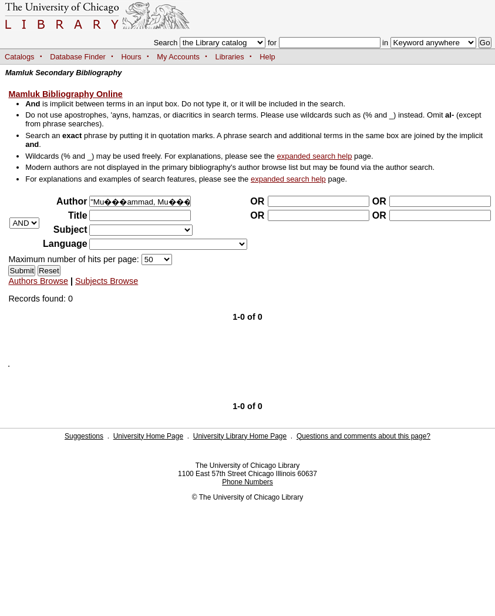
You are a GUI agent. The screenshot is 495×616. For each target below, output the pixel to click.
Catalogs (20, 56)
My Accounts (178, 56)
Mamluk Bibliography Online (65, 94)
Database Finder (78, 56)
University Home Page (148, 436)
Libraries (229, 56)
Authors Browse (38, 281)
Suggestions (84, 436)
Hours (132, 56)
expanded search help (314, 156)
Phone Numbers (247, 482)
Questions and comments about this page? (363, 436)
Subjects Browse (106, 281)
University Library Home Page (240, 436)
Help (267, 56)
